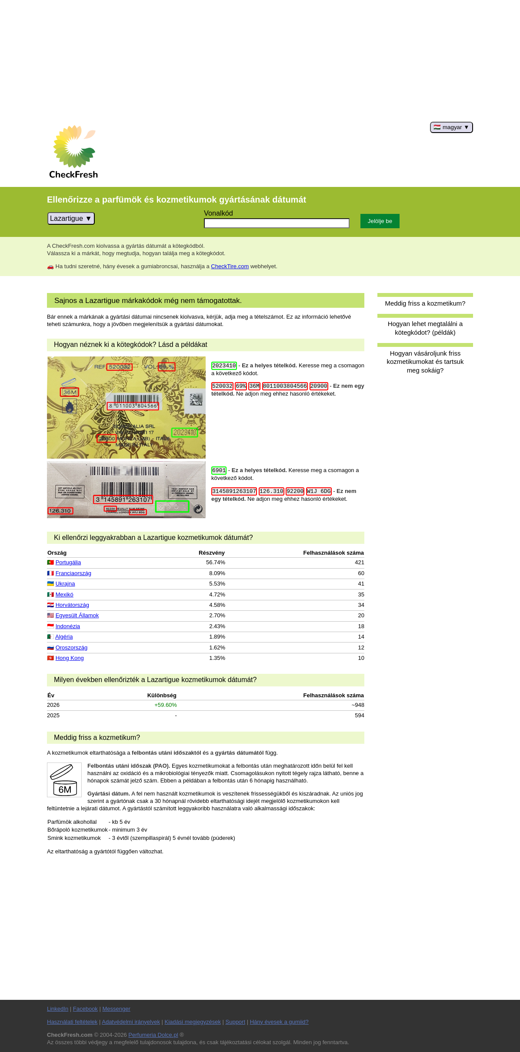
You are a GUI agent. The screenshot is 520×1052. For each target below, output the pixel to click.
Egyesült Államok (77, 615)
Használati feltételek (72, 1022)
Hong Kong (70, 658)
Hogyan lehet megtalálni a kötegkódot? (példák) (425, 328)
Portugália (68, 562)
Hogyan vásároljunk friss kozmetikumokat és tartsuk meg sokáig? (425, 362)
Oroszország (72, 647)
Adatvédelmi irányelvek (131, 1022)
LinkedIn (57, 1008)
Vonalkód (218, 213)
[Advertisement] (260, 61)
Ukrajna (65, 583)
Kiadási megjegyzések (193, 1022)
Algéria (64, 636)
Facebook (85, 1008)
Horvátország (72, 605)
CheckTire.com (230, 266)
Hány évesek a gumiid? (279, 1022)
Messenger (116, 1008)
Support (236, 1022)
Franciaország (73, 573)
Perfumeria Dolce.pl (153, 1035)
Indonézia (68, 626)
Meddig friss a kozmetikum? (425, 303)
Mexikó (64, 594)
